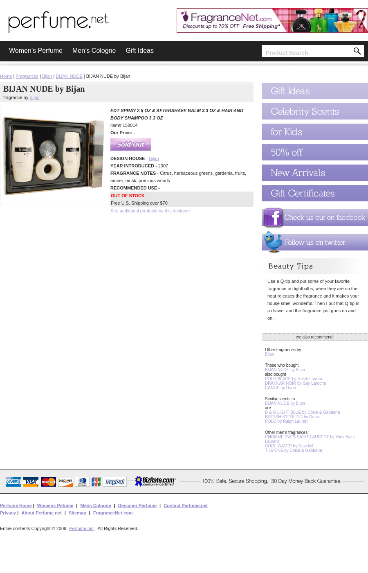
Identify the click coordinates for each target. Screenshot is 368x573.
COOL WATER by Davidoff (289, 446)
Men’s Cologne (94, 50)
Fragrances (27, 76)
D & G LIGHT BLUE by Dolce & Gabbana (302, 412)
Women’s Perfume (36, 50)
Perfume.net (81, 528)
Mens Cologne (95, 505)
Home (6, 76)
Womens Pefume (55, 505)
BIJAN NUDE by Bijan (285, 370)
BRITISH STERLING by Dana (292, 417)
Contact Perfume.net (186, 505)
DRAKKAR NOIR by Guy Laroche (295, 383)
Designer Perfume (137, 505)
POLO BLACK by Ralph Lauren (293, 379)
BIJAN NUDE (69, 76)
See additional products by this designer (150, 210)
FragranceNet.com (113, 512)
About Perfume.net (41, 512)
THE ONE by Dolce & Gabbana (293, 450)
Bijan (47, 76)
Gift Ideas (139, 50)
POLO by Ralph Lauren (286, 421)
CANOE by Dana (280, 388)
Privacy (8, 512)
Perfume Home (16, 505)
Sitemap (77, 512)
